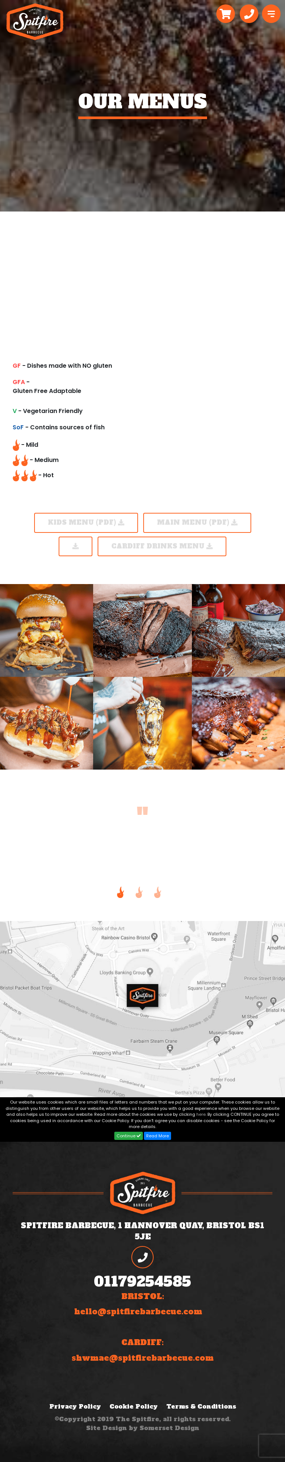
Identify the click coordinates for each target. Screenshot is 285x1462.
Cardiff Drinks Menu (162, 546)
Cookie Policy (133, 1406)
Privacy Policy (75, 1406)
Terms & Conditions (201, 1406)
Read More (157, 1136)
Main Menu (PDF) (197, 522)
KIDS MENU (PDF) (86, 522)
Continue (129, 1136)
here (201, 1114)
